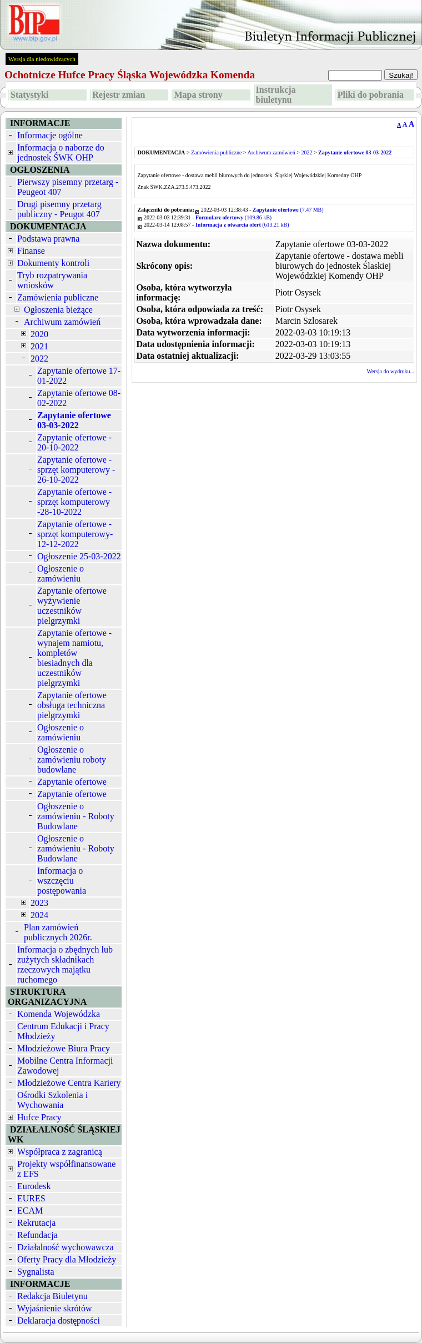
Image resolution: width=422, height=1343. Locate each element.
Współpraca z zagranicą (59, 1151)
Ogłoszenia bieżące (58, 309)
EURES (31, 1198)
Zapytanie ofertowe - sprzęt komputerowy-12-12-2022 (75, 534)
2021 (39, 346)
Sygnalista (35, 1271)
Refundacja (37, 1235)
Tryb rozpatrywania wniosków (52, 280)
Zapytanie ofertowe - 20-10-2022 (74, 442)
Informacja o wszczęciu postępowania (61, 880)
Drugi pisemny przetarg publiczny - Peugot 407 (59, 209)
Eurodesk (34, 1186)
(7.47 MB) (288, 210)
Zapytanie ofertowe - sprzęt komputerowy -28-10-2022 (74, 502)
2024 (39, 915)
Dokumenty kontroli (53, 263)
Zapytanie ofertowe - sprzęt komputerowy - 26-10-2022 (76, 469)
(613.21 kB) (242, 225)
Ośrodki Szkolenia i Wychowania (52, 1100)
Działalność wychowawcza (65, 1247)
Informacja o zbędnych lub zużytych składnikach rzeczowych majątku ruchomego (65, 964)
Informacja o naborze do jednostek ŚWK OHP (60, 152)
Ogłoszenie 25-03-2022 (79, 556)
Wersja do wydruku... (390, 371)
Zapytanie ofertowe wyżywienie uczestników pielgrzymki (72, 605)
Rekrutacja (36, 1222)
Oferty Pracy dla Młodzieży (66, 1259)
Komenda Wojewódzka (58, 1014)
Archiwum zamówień (62, 322)
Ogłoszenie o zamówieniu (60, 573)
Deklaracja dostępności (58, 1320)
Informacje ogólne (50, 135)
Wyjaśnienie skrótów (54, 1308)
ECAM (30, 1210)
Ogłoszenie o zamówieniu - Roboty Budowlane (75, 816)
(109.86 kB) (233, 217)
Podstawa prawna (48, 238)
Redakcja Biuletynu (52, 1296)
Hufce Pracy (39, 1117)
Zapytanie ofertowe (72, 781)
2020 (39, 334)
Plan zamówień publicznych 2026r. (58, 932)
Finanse (31, 250)
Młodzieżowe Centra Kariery (69, 1083)
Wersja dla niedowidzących (42, 59)
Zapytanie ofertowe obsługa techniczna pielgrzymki (72, 705)
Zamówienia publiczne (57, 297)
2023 (39, 903)
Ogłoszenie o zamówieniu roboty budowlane (71, 759)
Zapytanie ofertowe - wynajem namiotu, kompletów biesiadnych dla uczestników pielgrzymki (74, 658)
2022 (39, 358)
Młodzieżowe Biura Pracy (63, 1048)
